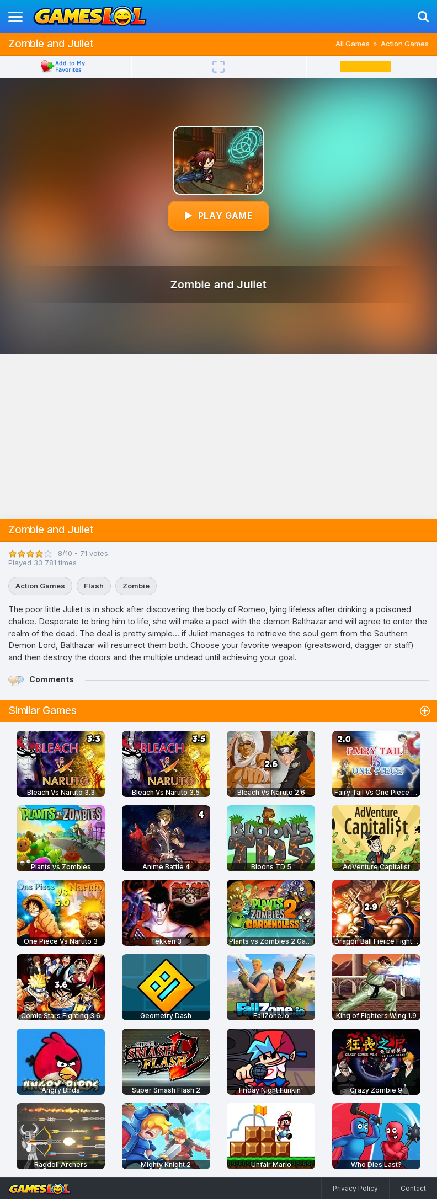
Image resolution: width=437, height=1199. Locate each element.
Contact (413, 1188)
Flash (94, 585)
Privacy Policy (355, 1188)
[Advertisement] (218, 436)
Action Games (405, 43)
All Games (352, 43)
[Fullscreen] (218, 66)
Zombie (136, 585)
